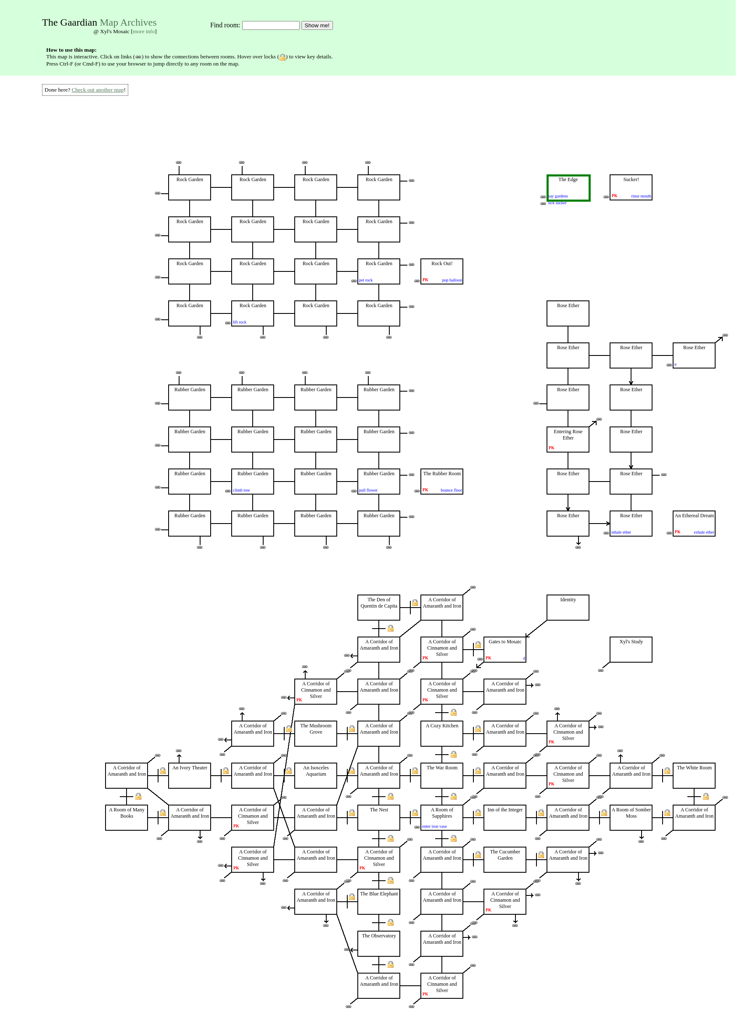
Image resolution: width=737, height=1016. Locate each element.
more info (144, 31)
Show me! (317, 25)
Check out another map (97, 90)
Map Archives (128, 22)
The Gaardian (69, 22)
